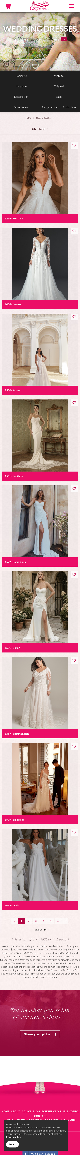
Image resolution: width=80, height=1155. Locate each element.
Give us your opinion (42, 1034)
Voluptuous (21, 107)
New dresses (43, 117)
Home (28, 117)
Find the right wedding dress (36, 39)
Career (72, 1120)
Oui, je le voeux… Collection (59, 107)
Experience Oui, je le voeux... (60, 1111)
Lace (59, 96)
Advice (26, 1111)
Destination (21, 96)
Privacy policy (13, 1137)
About (15, 1111)
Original (59, 86)
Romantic (21, 75)
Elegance (21, 86)
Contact (40, 1116)
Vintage (59, 75)
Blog (36, 1111)
